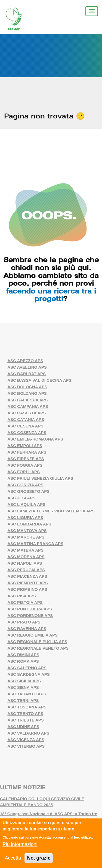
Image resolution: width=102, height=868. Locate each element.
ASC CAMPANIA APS (27, 406)
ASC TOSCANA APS (27, 707)
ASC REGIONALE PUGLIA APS (37, 641)
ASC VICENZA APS (25, 739)
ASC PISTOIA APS (24, 602)
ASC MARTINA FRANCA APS (35, 543)
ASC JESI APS (21, 498)
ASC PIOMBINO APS (27, 589)
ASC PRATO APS (23, 622)
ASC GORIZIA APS (25, 484)
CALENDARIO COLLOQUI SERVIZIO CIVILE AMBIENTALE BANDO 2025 (42, 801)
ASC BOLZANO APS (27, 393)
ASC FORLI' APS (23, 471)
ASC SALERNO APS (27, 667)
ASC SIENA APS (23, 687)
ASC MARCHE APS (25, 537)
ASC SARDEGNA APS (28, 674)
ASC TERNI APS (23, 700)
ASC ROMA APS (23, 661)
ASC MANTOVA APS (27, 530)
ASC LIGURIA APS (25, 517)
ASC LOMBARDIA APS (29, 524)
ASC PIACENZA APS (27, 576)
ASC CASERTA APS (26, 413)
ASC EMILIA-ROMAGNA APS (35, 439)
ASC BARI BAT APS (26, 373)
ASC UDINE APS (23, 726)
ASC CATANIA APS (25, 419)
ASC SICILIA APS (24, 680)
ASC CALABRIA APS (27, 400)
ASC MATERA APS (25, 550)
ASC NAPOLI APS (24, 563)
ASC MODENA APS (25, 556)
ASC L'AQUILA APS (26, 504)
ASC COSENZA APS (26, 432)
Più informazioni (19, 844)
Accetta (13, 858)
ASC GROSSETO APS (28, 491)
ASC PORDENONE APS (30, 615)
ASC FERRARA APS (26, 452)
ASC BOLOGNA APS (27, 386)
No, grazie (38, 858)
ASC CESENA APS (25, 426)
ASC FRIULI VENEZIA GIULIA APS (40, 478)
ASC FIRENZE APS (25, 458)
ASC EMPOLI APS (24, 445)
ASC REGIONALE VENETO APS (38, 648)
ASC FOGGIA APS (24, 465)
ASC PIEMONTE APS (27, 582)
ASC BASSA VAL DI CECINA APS (39, 380)
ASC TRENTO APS (25, 713)
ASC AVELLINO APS (27, 367)
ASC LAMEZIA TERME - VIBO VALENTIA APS (51, 511)
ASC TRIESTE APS (25, 720)
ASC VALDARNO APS (28, 733)
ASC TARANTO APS (26, 694)
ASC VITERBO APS (26, 746)
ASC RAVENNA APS (26, 628)
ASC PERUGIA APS (26, 569)
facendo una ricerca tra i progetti (51, 295)
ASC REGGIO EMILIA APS (32, 635)
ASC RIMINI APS (23, 654)
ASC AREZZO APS (25, 360)
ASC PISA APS (21, 596)
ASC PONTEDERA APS (29, 609)
